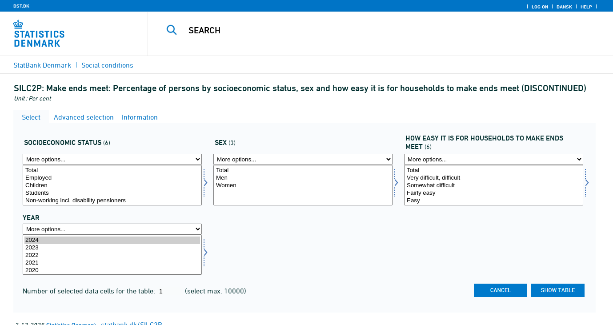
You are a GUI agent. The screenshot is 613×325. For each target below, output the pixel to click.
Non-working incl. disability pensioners (112, 201)
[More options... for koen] (303, 159)
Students (112, 193)
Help (586, 7)
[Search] (368, 30)
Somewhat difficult (493, 185)
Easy (493, 201)
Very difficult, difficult (493, 178)
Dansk (564, 7)
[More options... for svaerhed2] (493, 159)
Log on (540, 7)
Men (303, 178)
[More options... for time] (112, 229)
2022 (112, 255)
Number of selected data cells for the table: (90, 291)
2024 (112, 240)
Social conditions (107, 65)
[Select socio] (112, 185)
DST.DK (21, 6)
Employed (112, 178)
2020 (112, 270)
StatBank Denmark (42, 65)
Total (112, 170)
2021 (112, 263)
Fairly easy (493, 193)
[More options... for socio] (112, 159)
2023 (112, 248)
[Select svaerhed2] (493, 185)
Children (112, 185)
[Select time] (112, 255)
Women (303, 185)
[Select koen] (303, 185)
